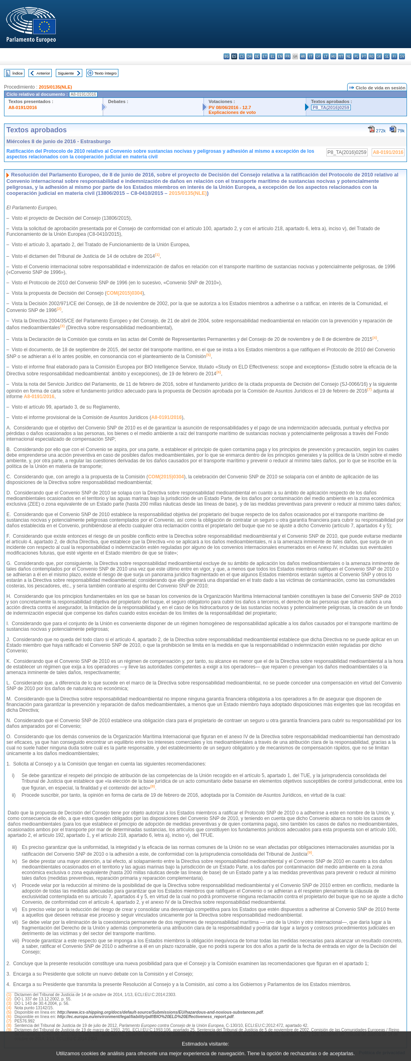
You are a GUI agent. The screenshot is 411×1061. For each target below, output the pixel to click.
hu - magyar (333, 56)
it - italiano (310, 56)
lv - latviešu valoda (318, 56)
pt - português (364, 56)
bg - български (227, 56)
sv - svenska (402, 56)
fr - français (288, 56)
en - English (280, 56)
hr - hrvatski (303, 56)
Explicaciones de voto (232, 112)
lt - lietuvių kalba (326, 56)
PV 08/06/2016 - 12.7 (230, 107)
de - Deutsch (257, 56)
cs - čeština (242, 56)
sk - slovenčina (379, 56)
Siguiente (66, 73)
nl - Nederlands (349, 56)
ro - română (371, 56)
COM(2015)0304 (124, 293)
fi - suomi (394, 56)
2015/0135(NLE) (55, 87)
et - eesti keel (265, 56)
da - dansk (249, 56)
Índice (17, 73)
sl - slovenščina (387, 56)
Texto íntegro (105, 73)
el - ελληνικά (272, 56)
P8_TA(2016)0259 (331, 107)
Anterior (43, 73)
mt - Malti (341, 56)
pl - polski (356, 56)
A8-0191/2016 (22, 107)
